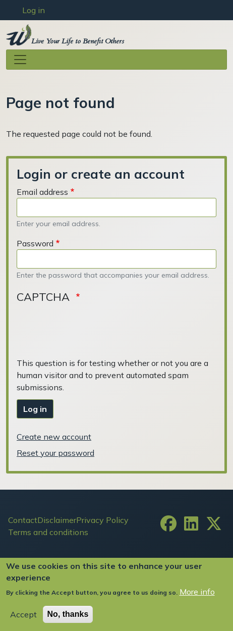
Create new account (54, 437)
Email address (42, 192)
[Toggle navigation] (116, 59)
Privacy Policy (102, 520)
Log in (33, 10)
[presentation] (93, 329)
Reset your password (55, 453)
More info (197, 592)
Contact (22, 520)
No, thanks (68, 614)
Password (35, 243)
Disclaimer (56, 520)
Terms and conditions (48, 532)
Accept (23, 614)
